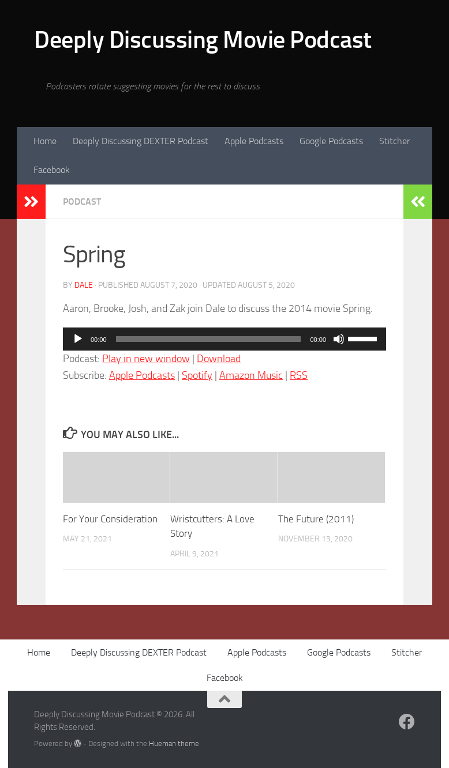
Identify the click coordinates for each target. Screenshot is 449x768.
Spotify (197, 375)
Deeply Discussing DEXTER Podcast (140, 140)
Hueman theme (174, 743)
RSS (299, 375)
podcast (82, 201)
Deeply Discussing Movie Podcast (203, 39)
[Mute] (339, 339)
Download (219, 358)
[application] (224, 339)
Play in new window (146, 358)
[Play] (78, 339)
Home (45, 140)
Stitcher (394, 140)
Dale (83, 285)
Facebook (51, 169)
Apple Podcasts (253, 140)
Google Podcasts (331, 140)
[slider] (208, 339)
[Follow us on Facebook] (407, 722)
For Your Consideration (110, 519)
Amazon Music (251, 375)
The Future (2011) (316, 519)
